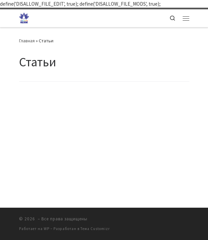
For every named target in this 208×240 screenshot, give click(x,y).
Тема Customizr (95, 228)
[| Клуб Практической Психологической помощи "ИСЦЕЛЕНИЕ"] (24, 17)
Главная (27, 41)
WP (46, 228)
